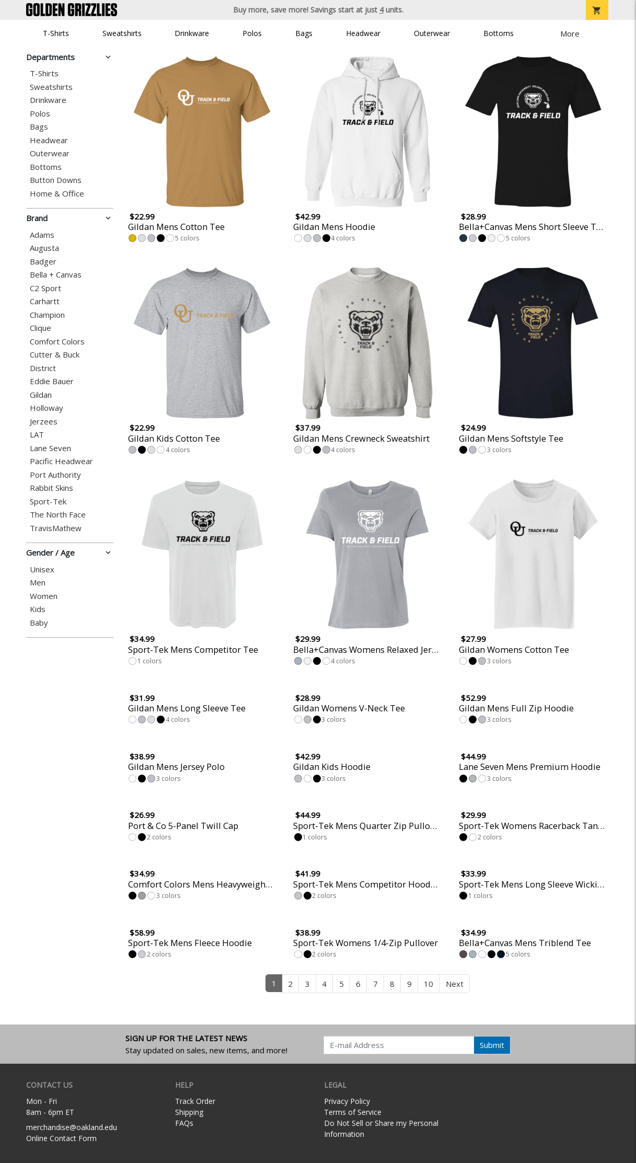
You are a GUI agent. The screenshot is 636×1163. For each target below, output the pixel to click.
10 (428, 983)
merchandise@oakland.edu (71, 1127)
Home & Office (57, 193)
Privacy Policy (347, 1101)
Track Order (195, 1101)
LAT (37, 434)
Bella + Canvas (56, 274)
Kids (37, 609)
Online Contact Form (61, 1138)
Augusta (44, 248)
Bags (304, 33)
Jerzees (43, 421)
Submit (492, 1045)
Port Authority (55, 474)
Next (455, 983)
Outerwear (432, 33)
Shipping (189, 1112)
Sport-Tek (48, 501)
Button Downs (56, 180)
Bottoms (498, 33)
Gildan (41, 394)
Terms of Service (352, 1112)
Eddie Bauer (52, 381)
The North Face (58, 514)
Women (43, 596)
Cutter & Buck (54, 354)
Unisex (42, 569)
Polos (252, 33)
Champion (47, 314)
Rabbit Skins (51, 487)
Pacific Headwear (61, 461)
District (43, 368)
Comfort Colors (57, 341)
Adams (42, 235)
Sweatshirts (122, 33)
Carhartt (45, 301)
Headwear (363, 33)
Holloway (46, 408)
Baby (39, 622)
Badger (43, 261)
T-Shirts (56, 33)
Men (37, 582)
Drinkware (192, 33)
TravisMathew (56, 528)
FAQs (184, 1123)
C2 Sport (45, 288)
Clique (40, 328)
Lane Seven (50, 448)
